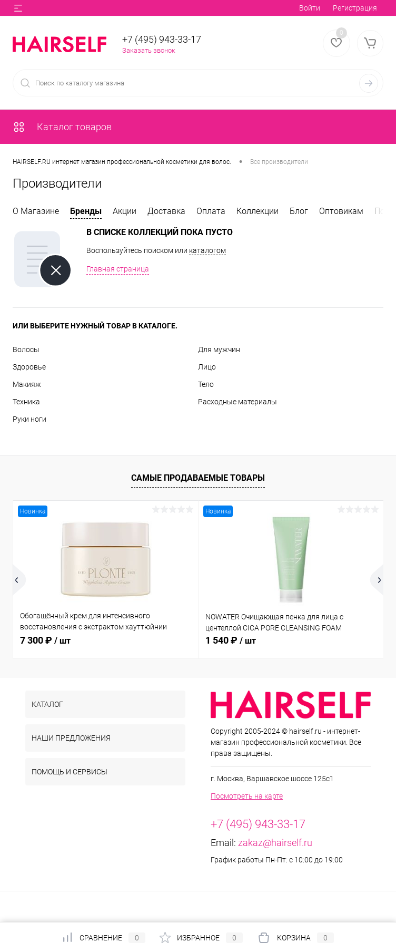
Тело (206, 384)
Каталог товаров (62, 126)
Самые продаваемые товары (198, 478)
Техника (26, 401)
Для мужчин (219, 349)
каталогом (207, 250)
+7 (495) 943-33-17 (161, 39)
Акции (124, 211)
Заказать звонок (148, 50)
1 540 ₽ (230, 640)
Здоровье (29, 367)
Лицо (207, 367)
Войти (309, 8)
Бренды (86, 211)
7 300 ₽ (45, 640)
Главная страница (117, 269)
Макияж (27, 384)
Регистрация (355, 8)
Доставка (166, 211)
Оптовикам (341, 211)
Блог (299, 211)
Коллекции (257, 211)
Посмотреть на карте (247, 796)
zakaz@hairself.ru (275, 842)
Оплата (210, 211)
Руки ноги (29, 419)
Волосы (26, 349)
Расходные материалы (237, 401)
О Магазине (36, 211)
